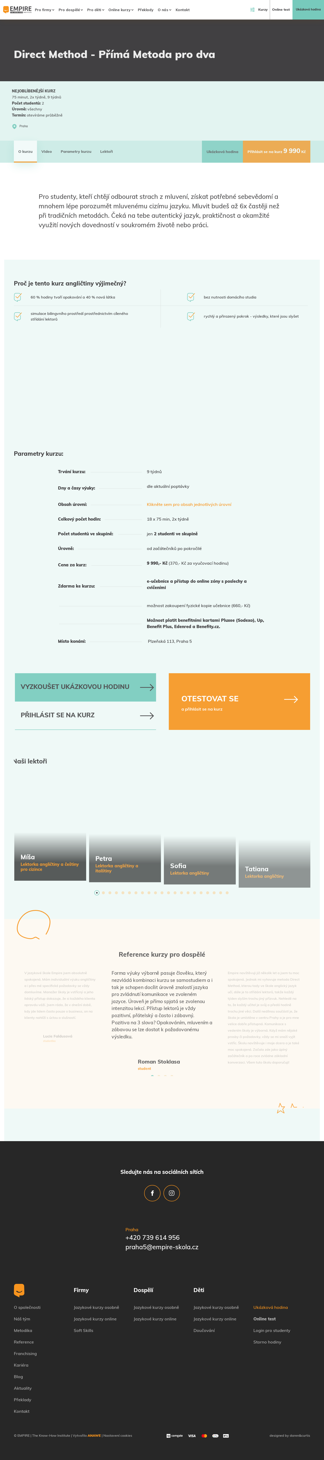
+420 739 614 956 (152, 1238)
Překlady (146, 10)
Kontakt (183, 10)
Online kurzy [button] (119, 10)
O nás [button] (163, 10)
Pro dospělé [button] (69, 10)
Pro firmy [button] (43, 10)
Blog (18, 1377)
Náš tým (22, 1319)
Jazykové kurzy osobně (96, 1308)
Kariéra (21, 1365)
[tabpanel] (50, 832)
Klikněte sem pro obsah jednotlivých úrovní (189, 505)
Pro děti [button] (94, 10)
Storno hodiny (267, 1342)
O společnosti (27, 1308)
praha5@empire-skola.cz (162, 1247)
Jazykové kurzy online (95, 1319)
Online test (281, 10)
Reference (24, 1342)
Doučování (204, 1331)
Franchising (25, 1354)
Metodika (23, 1331)
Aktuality (23, 1389)
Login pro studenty (271, 1331)
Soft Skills (83, 1331)
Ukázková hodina (308, 9)
